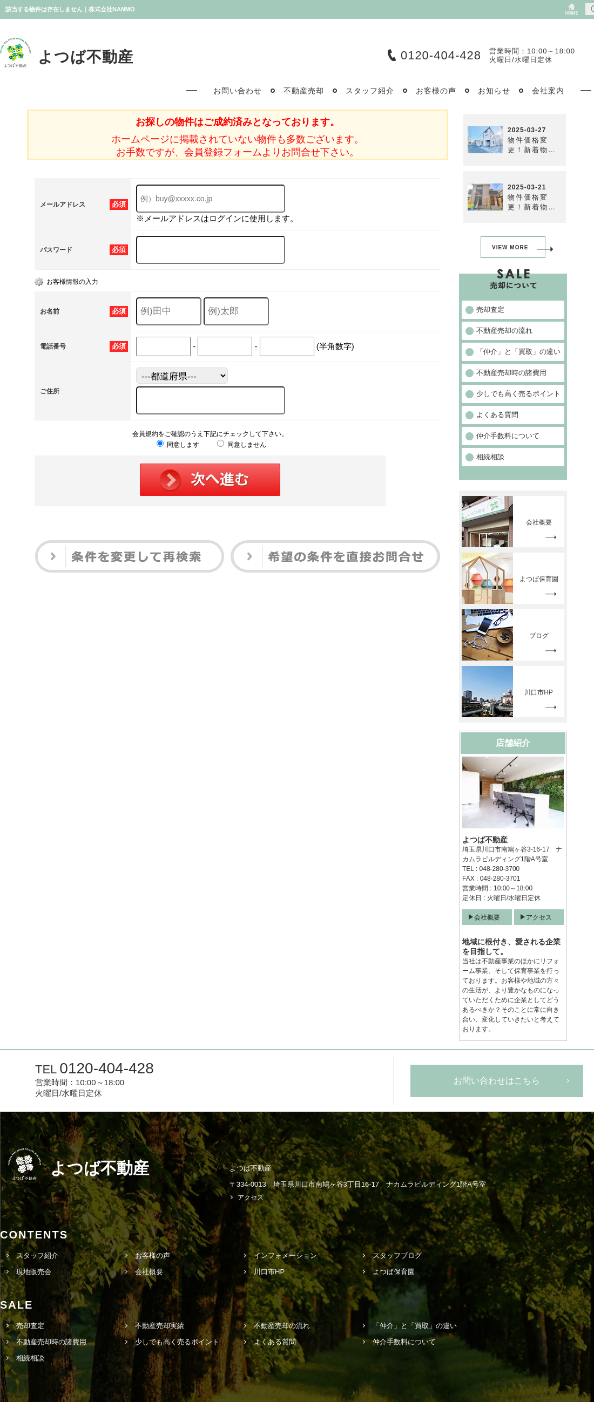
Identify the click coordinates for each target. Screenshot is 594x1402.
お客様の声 (152, 1255)
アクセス (539, 917)
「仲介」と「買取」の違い (415, 1326)
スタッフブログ (397, 1255)
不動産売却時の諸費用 (51, 1342)
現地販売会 (33, 1272)
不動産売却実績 (159, 1326)
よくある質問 (275, 1342)
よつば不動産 (85, 57)
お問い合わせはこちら (497, 1080)
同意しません (241, 444)
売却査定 (30, 1326)
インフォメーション (285, 1255)
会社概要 (487, 917)
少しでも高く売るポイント (177, 1342)
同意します (178, 444)
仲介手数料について (404, 1342)
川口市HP (269, 1272)
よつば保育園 (394, 1272)
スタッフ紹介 (37, 1255)
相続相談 (30, 1358)
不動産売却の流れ (282, 1326)
